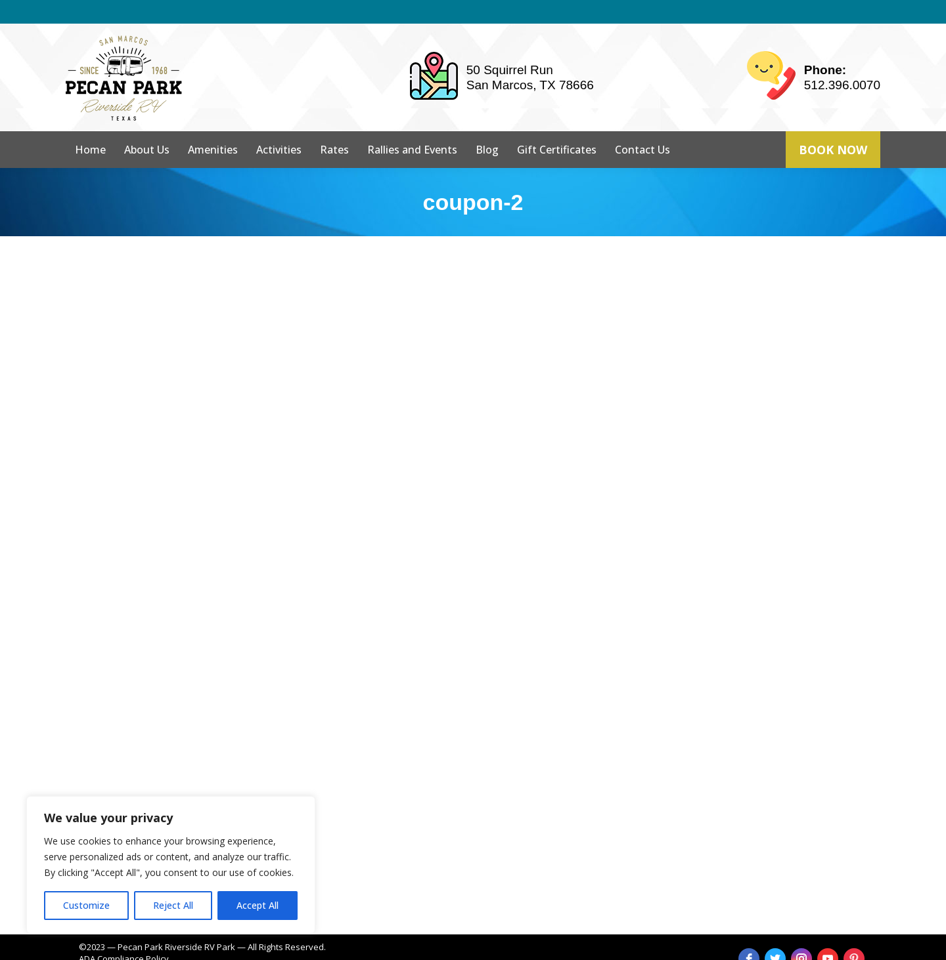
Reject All (173, 905)
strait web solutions (290, 947)
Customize (86, 905)
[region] (170, 865)
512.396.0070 (842, 61)
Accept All (257, 905)
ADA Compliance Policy (124, 935)
